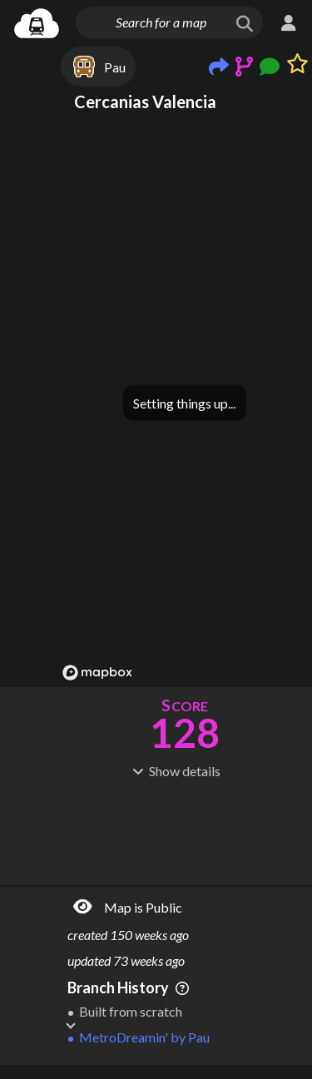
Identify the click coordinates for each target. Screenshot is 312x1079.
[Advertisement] (185, 830)
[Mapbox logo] (97, 672)
